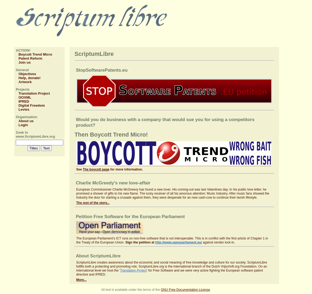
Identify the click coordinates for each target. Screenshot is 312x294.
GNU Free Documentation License (185, 290)
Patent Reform (30, 58)
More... (81, 280)
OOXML (24, 97)
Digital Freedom (31, 105)
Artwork (25, 82)
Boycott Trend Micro (35, 54)
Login (23, 125)
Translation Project (34, 93)
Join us (24, 62)
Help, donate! (29, 78)
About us (26, 121)
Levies (23, 109)
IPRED (23, 101)
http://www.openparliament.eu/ (178, 242)
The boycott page (96, 169)
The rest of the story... (92, 203)
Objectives (27, 74)
